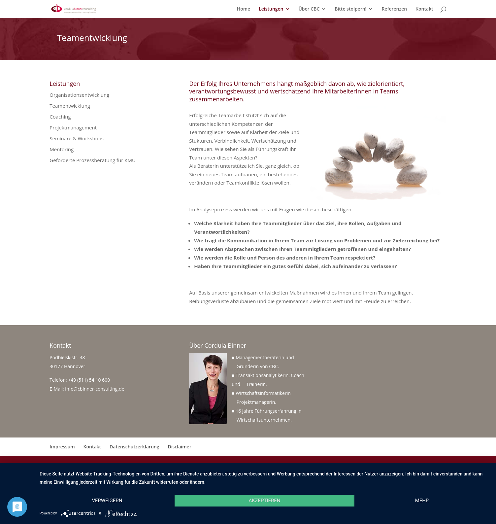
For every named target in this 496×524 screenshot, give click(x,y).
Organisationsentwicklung (79, 94)
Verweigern (107, 501)
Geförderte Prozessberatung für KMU (93, 160)
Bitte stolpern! (350, 9)
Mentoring (62, 149)
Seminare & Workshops (77, 138)
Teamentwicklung (70, 105)
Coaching (60, 116)
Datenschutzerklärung (134, 446)
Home (243, 9)
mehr (422, 501)
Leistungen (271, 9)
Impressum (62, 446)
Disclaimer (179, 446)
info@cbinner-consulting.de (94, 389)
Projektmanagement (73, 127)
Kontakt (424, 9)
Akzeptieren (264, 501)
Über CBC (308, 9)
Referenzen (394, 9)
